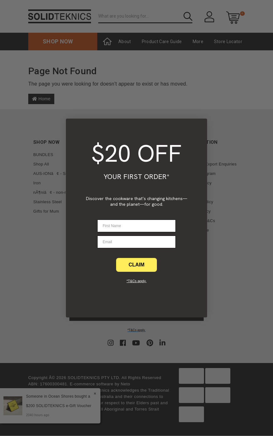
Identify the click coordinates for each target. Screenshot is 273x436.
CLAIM (137, 264)
